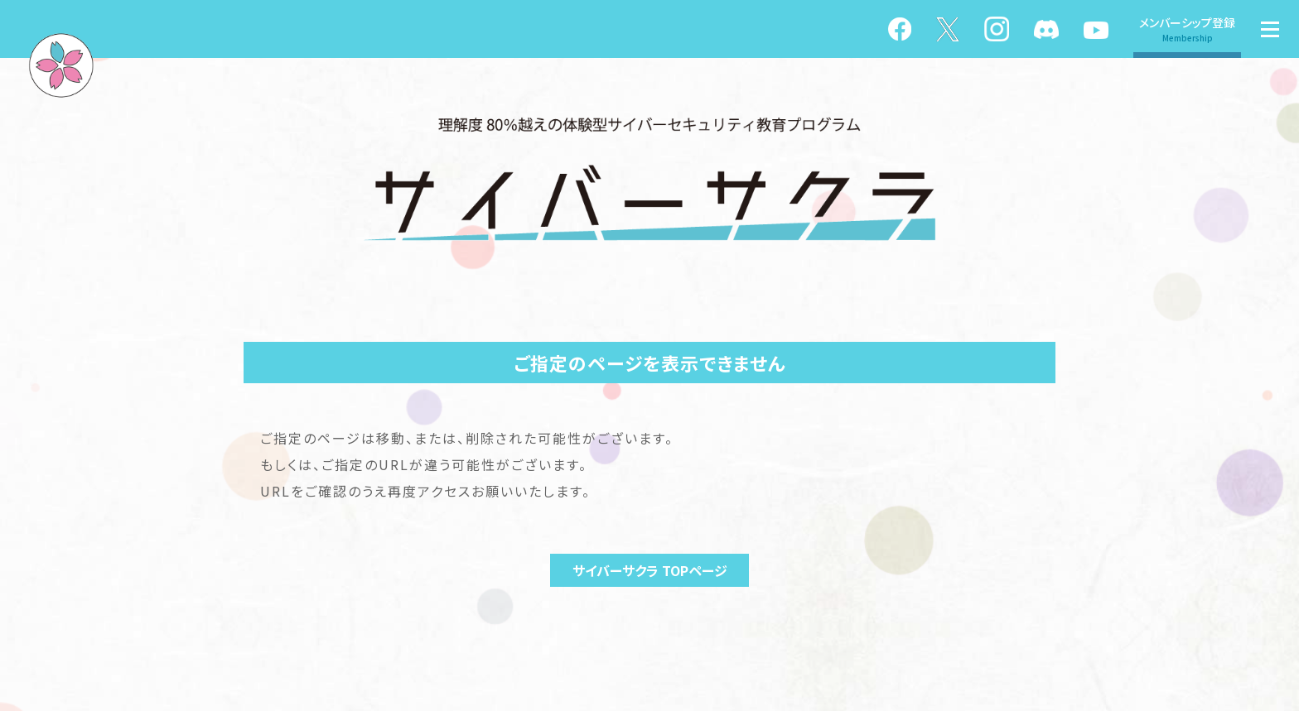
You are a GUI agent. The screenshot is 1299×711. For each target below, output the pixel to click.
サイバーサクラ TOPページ (649, 570)
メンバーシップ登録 (1187, 29)
